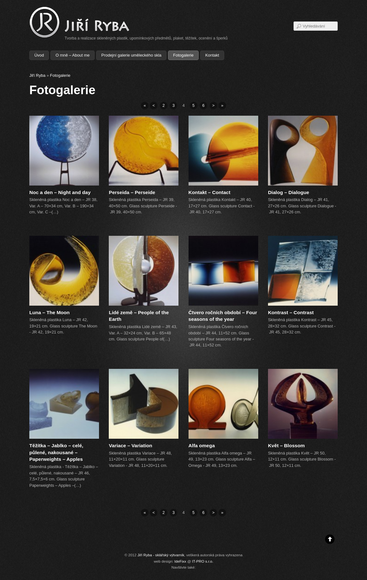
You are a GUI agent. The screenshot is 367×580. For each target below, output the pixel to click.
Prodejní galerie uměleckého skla (131, 55)
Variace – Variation (130, 445)
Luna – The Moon (49, 312)
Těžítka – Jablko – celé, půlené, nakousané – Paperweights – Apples (56, 452)
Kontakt (212, 55)
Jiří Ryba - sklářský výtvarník (160, 555)
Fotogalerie (183, 55)
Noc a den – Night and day (59, 192)
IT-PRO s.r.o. (202, 561)
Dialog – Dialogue (288, 192)
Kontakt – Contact (209, 192)
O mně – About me (72, 55)
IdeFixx (180, 561)
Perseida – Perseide (132, 192)
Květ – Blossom (286, 445)
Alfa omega (202, 445)
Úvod (39, 55)
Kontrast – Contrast (291, 312)
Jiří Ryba (37, 75)
